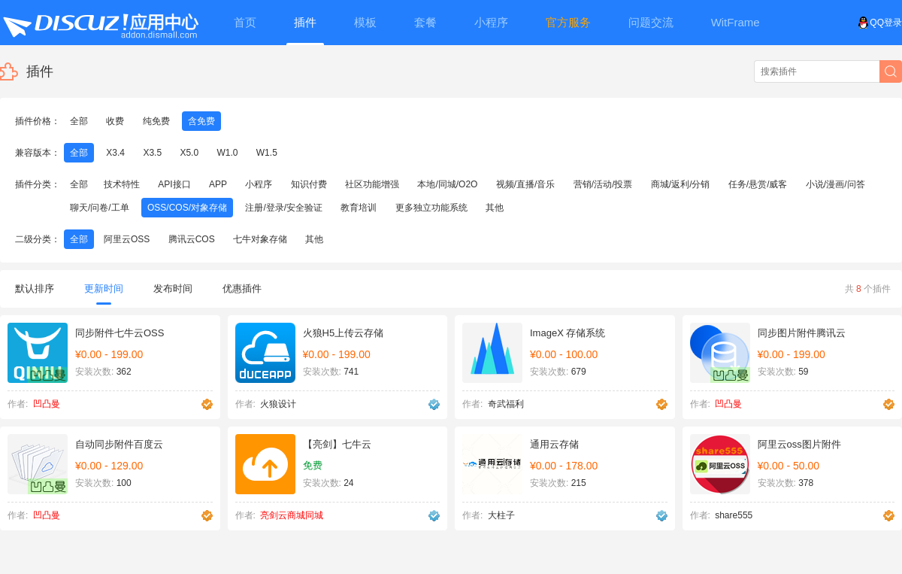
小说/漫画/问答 (835, 184)
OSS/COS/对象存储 (187, 207)
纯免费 (156, 121)
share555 (733, 515)
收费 (115, 121)
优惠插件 (242, 288)
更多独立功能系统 (431, 207)
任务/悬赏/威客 (758, 184)
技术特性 (122, 184)
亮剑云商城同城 (291, 515)
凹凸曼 (46, 404)
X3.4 (115, 152)
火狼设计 (278, 404)
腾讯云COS (191, 239)
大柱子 (501, 515)
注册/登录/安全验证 (283, 207)
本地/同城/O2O (447, 184)
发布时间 (172, 288)
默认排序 (34, 288)
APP (218, 184)
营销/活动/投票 (603, 184)
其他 (495, 207)
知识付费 (309, 184)
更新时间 (103, 294)
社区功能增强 (372, 184)
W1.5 (266, 152)
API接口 (174, 184)
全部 (79, 121)
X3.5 (152, 152)
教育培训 (359, 207)
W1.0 (227, 152)
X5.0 (189, 152)
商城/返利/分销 (680, 184)
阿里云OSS (127, 239)
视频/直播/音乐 (525, 184)
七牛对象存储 (260, 239)
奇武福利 (506, 404)
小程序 (258, 184)
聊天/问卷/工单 (99, 207)
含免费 (201, 121)
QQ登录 (880, 22)
